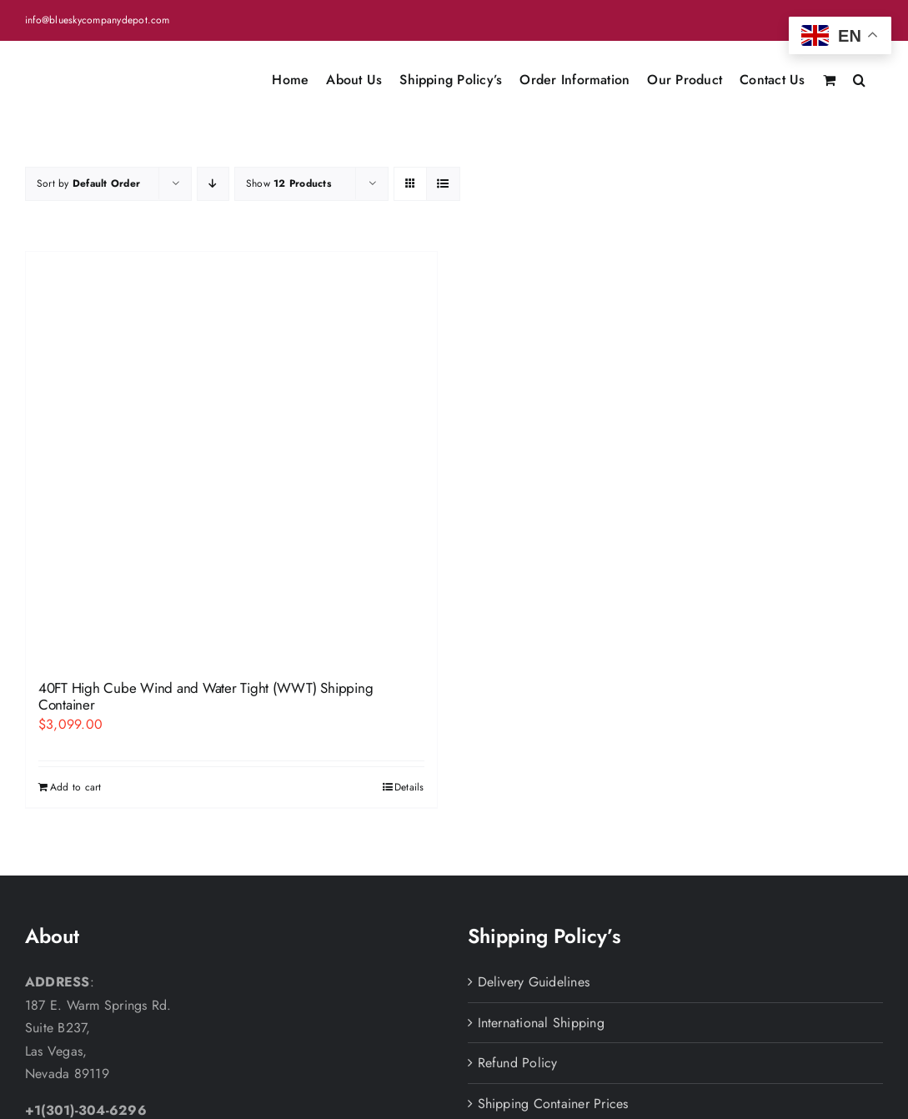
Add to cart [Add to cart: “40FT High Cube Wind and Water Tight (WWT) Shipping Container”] (76, 787)
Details (409, 787)
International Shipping (541, 1022)
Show (288, 183)
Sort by (88, 183)
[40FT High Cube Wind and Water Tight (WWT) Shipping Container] (231, 457)
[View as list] (443, 184)
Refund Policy (518, 1062)
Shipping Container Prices (553, 1103)
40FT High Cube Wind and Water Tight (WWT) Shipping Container (205, 696)
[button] (859, 78)
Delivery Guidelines (534, 981)
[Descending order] (213, 184)
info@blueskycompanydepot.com (97, 20)
